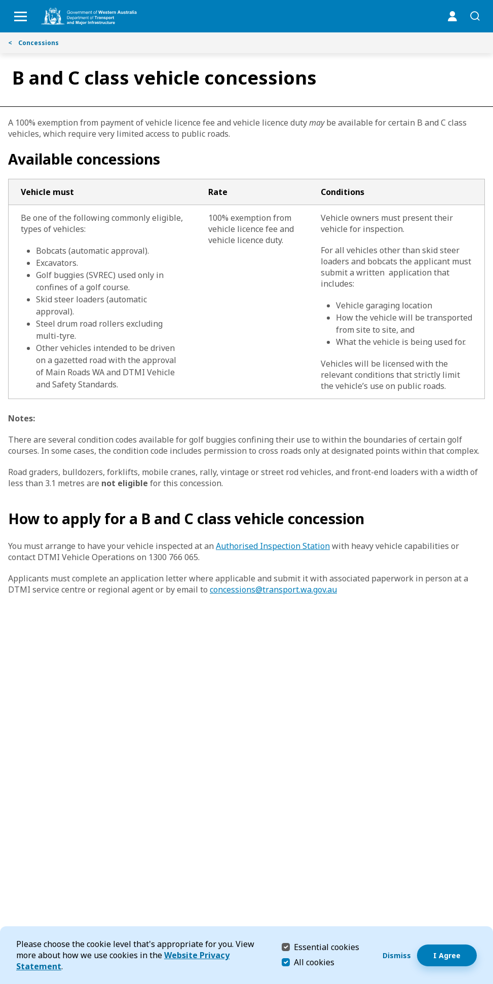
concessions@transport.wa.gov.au (273, 589)
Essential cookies (326, 947)
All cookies (314, 962)
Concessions (33, 42)
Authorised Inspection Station (273, 546)
